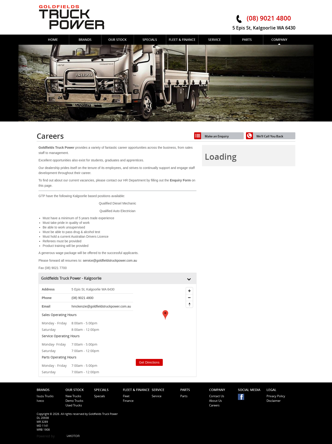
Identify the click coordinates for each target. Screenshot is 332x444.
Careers (214, 405)
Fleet (126, 396)
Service (156, 396)
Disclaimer (274, 401)
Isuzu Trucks (45, 396)
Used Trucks (73, 405)
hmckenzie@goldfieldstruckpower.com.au (101, 306)
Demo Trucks (74, 401)
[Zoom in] (189, 290)
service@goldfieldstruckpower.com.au (110, 260)
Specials (99, 396)
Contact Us (216, 396)
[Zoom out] (189, 297)
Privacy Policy (276, 396)
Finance (128, 401)
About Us (215, 401)
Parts (183, 396)
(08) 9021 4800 (269, 18)
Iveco (40, 401)
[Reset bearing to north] (189, 304)
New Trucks (73, 396)
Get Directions (149, 362)
